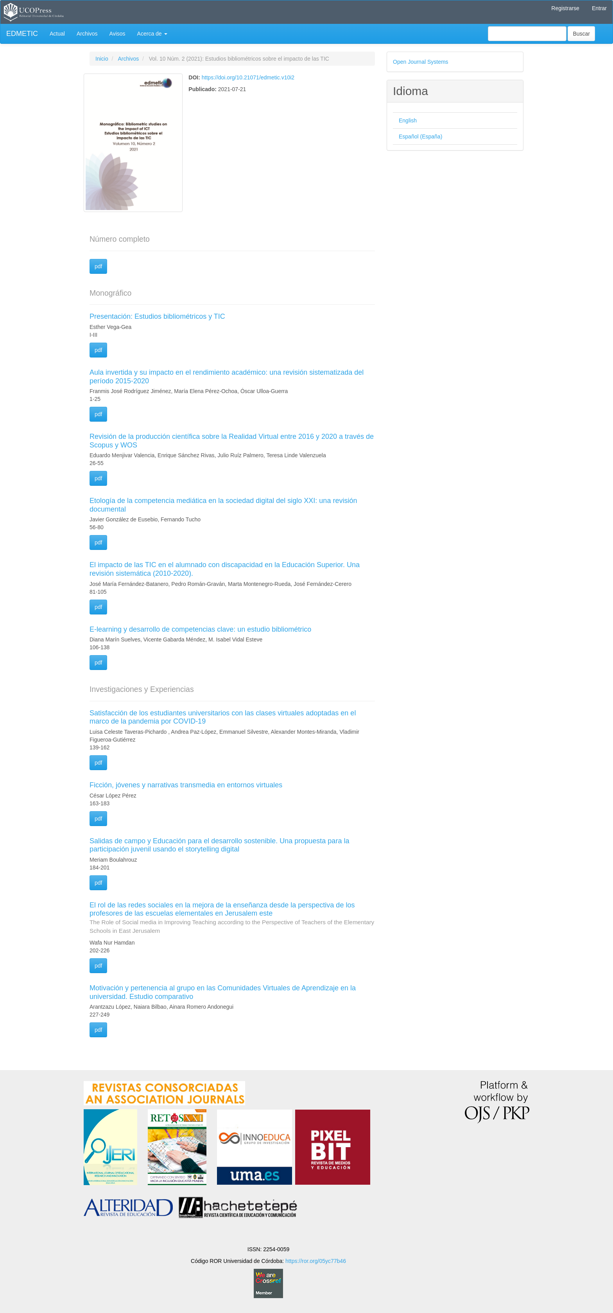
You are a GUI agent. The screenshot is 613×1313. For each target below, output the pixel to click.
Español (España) (420, 136)
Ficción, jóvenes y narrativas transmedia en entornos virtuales (186, 785)
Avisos (117, 34)
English (408, 120)
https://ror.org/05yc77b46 (315, 1261)
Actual (57, 34)
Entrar (599, 8)
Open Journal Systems (420, 62)
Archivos (87, 34)
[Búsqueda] (527, 33)
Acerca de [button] (152, 34)
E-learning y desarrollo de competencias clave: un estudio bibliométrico (200, 629)
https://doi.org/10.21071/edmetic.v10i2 (248, 77)
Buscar (581, 34)
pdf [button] (98, 266)
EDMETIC (22, 34)
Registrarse (565, 8)
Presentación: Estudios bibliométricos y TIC (157, 316)
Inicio (101, 59)
